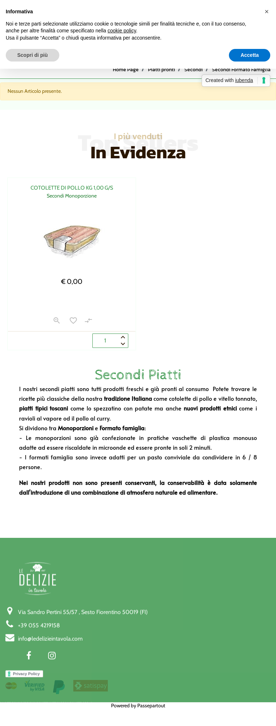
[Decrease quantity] (123, 344)
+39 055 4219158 (39, 681)
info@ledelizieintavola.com (50, 694)
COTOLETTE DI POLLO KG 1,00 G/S (72, 188)
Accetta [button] (249, 55)
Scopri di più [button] (32, 55)
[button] (57, 322)
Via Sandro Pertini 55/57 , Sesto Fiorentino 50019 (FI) (83, 667)
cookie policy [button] (121, 30)
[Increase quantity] (123, 337)
